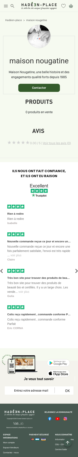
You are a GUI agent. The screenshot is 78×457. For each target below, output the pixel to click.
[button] (1, 271)
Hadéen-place (13, 20)
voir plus (16, 255)
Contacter (39, 88)
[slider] (18, 142)
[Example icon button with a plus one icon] (67, 442)
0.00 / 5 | (50, 143)
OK (66, 390)
